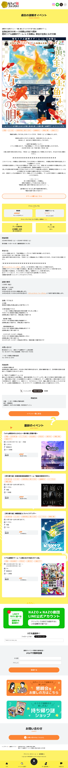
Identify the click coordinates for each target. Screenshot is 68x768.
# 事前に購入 (45, 130)
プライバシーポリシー (29, 754)
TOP (7, 766)
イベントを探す (22, 766)
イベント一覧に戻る (34, 414)
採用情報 (41, 754)
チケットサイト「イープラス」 (12, 267)
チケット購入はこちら (34, 196)
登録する (34, 670)
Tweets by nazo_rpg (11, 640)
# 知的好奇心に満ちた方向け (23, 130)
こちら (45, 219)
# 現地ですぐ (54, 130)
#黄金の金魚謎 (37, 391)
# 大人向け (11, 130)
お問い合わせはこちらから (35, 737)
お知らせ (61, 766)
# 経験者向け (36, 130)
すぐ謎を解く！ (46, 766)
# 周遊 (4, 130)
